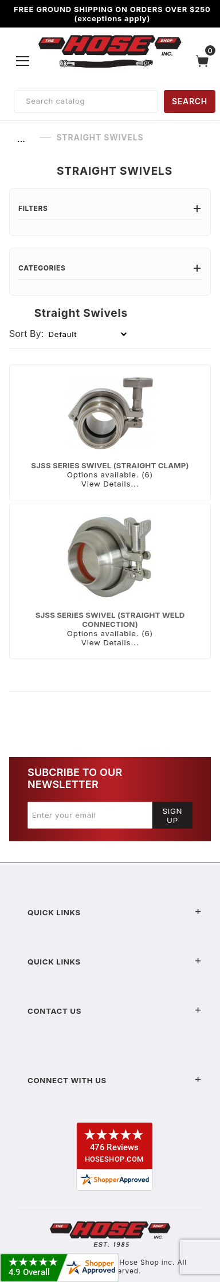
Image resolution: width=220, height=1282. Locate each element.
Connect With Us (115, 1080)
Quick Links (115, 912)
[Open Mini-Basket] (205, 61)
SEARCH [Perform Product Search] (189, 101)
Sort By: (26, 333)
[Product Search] (86, 101)
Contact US (115, 1011)
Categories (110, 268)
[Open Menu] (23, 60)
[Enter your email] (90, 815)
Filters (110, 208)
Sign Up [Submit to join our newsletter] (173, 815)
